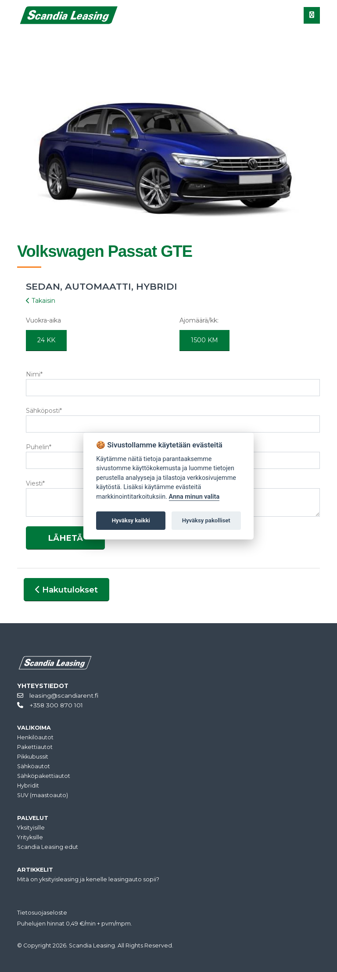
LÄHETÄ (65, 538)
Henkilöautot (35, 737)
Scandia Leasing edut (47, 847)
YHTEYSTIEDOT (42, 685)
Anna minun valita (194, 496)
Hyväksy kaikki (131, 520)
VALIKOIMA (34, 727)
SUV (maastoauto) (42, 795)
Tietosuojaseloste (42, 912)
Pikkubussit (32, 756)
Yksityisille (31, 827)
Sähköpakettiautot (43, 776)
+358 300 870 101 (50, 705)
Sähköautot (33, 766)
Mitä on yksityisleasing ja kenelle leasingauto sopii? (88, 879)
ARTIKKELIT (35, 869)
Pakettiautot (35, 747)
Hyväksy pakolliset (206, 520)
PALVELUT (32, 818)
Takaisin (40, 301)
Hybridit (28, 785)
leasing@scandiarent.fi (57, 695)
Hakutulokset (66, 590)
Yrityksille (30, 837)
